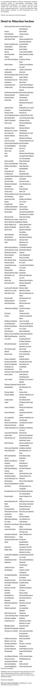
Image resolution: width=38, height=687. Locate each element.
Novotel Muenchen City (26, 140)
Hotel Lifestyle (23, 664)
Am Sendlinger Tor (25, 351)
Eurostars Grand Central (11, 371)
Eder (20, 369)
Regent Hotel (8, 77)
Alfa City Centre (9, 140)
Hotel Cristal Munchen (11, 163)
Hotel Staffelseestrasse (26, 595)
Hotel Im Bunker (24, 516)
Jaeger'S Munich (9, 407)
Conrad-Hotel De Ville (26, 115)
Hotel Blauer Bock (25, 455)
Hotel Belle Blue (9, 118)
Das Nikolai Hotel (24, 399)
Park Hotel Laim (9, 293)
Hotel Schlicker (9, 255)
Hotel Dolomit (23, 189)
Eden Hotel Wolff (9, 39)
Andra (6, 402)
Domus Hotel (23, 392)
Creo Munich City (24, 519)
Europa (6, 31)
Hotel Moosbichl (9, 450)
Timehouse (22, 613)
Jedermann (22, 272)
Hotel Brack (8, 257)
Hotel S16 (22, 191)
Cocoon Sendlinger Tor (26, 323)
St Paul (6, 316)
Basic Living (8, 354)
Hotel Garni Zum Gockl (11, 26)
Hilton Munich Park (25, 224)
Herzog (6, 52)
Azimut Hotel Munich (25, 333)
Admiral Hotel (8, 107)
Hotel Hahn (22, 145)
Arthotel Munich (24, 359)
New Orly (22, 148)
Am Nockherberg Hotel (11, 115)
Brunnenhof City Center (26, 107)
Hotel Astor (7, 151)
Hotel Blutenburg (9, 303)
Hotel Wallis (23, 31)
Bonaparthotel (23, 465)
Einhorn (21, 483)
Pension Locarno (24, 181)
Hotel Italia (7, 100)
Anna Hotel (22, 300)
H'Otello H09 (8, 270)
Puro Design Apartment (26, 504)
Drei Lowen (8, 123)
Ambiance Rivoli (24, 120)
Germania (7, 110)
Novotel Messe (23, 209)
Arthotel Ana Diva (10, 580)
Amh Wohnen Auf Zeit (26, 648)
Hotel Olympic (8, 443)
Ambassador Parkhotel (11, 308)
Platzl (6, 156)
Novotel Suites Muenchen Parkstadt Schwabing (10, 183)
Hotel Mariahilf (24, 371)
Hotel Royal (23, 112)
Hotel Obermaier (9, 412)
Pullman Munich (9, 300)
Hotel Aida (7, 280)
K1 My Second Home (25, 656)
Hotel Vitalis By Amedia (11, 222)
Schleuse (22, 252)
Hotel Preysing (8, 189)
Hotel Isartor (23, 163)
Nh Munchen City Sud (26, 133)
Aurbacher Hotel (24, 313)
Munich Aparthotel (10, 608)
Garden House (8, 399)
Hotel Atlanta (8, 374)
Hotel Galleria (23, 77)
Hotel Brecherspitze (10, 344)
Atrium (21, 204)
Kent (5, 153)
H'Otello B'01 (8, 204)
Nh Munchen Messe (10, 209)
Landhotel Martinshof (11, 206)
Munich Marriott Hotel (11, 272)
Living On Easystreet (25, 666)
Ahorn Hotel (8, 435)
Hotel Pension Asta (10, 613)
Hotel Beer (22, 458)
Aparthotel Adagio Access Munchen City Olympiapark (11, 478)
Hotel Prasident (24, 143)
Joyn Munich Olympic (11, 656)
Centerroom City (9, 620)
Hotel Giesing (23, 592)
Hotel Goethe (23, 206)
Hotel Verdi (22, 349)
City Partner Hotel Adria (26, 118)
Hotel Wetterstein (24, 161)
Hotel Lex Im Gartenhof (11, 333)
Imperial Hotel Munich (11, 36)
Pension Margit (9, 392)
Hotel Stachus (8, 298)
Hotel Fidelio (23, 49)
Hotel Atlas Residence (11, 247)
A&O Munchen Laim (25, 473)
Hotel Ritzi (7, 547)
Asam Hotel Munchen (11, 432)
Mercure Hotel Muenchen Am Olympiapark (23, 242)
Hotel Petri (22, 336)
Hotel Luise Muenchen (11, 448)
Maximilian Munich (25, 250)
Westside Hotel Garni (25, 361)
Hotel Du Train (23, 74)
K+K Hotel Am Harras (11, 59)
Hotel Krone (23, 432)
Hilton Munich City (10, 224)
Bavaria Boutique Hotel (11, 74)
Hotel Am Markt (24, 257)
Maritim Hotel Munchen (26, 153)
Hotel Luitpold (8, 161)
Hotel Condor (8, 148)
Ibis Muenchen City (25, 298)
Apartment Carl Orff (25, 547)
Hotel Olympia (8, 473)
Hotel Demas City (9, 438)
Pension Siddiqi (9, 394)
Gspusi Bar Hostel (9, 529)
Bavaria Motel (8, 496)
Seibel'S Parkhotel (9, 120)
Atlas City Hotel (24, 321)
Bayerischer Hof (9, 283)
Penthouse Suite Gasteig (26, 501)
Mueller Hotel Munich (26, 280)
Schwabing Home (24, 509)
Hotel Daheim (23, 222)
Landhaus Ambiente (25, 448)
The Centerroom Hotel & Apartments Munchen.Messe (26, 633)
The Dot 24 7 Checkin (11, 631)
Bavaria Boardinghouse (26, 559)
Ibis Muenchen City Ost (11, 491)
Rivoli (21, 36)
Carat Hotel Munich (25, 110)
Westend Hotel (23, 44)
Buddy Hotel (8, 549)
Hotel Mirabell (8, 34)
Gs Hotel (22, 460)
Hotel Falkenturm (24, 331)
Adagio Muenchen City (11, 427)
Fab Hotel (7, 313)
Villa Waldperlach (24, 255)
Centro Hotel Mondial (25, 52)
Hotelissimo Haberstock (11, 92)
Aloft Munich (23, 521)
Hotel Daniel (8, 212)
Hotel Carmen (23, 79)
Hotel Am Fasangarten (26, 435)
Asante (21, 567)
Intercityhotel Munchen (26, 92)
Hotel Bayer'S (23, 463)
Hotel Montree (8, 49)
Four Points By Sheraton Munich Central (9, 135)
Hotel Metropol (9, 369)
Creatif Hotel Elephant (26, 84)
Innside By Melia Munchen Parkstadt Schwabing (25, 229)
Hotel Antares (8, 64)
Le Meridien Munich (25, 247)
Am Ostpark (8, 516)
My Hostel (22, 384)
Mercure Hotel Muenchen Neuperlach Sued (26, 102)
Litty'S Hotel (8, 379)
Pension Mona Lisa (25, 506)
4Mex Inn (22, 270)
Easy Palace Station (25, 580)
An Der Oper (8, 191)
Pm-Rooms (22, 539)
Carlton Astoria (23, 34)
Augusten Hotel (9, 465)
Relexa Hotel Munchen (26, 481)
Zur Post (21, 151)
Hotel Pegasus (8, 331)
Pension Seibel (8, 112)
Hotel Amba (23, 46)
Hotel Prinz (22, 82)
